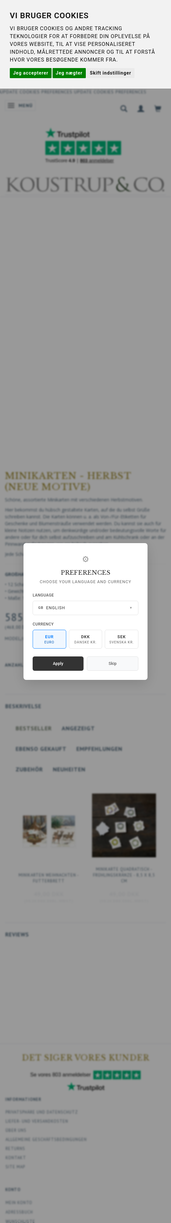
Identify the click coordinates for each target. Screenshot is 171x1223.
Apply (58, 663)
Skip (113, 663)
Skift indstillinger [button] (110, 73)
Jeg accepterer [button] (30, 73)
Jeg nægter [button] (69, 73)
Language (43, 595)
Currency (43, 624)
